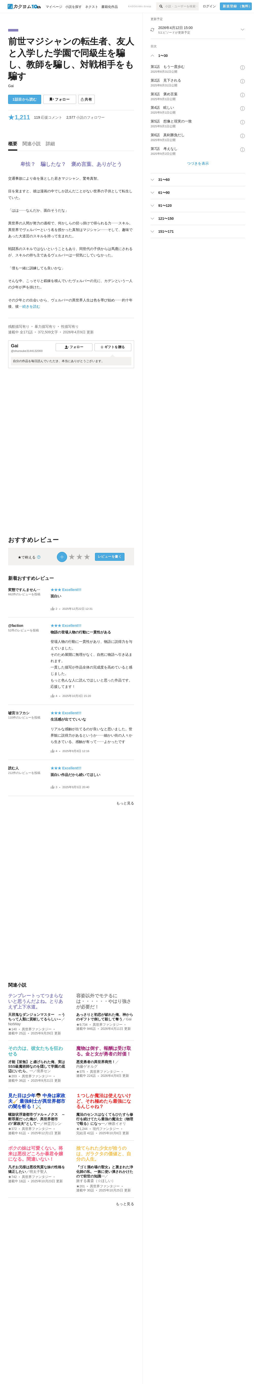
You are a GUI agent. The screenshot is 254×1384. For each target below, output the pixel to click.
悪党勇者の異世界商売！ (95, 1062)
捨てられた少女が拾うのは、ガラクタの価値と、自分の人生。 (103, 1154)
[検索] (160, 6)
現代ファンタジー (106, 1129)
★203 (12, 1076)
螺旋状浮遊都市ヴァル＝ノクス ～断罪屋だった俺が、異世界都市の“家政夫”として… (36, 1119)
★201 (80, 1186)
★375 (80, 1072)
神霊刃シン (52, 1124)
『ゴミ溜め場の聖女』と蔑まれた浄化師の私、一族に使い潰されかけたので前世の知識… (104, 1171)
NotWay (14, 1024)
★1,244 (82, 1129)
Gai (11, 86)
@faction (15, 626)
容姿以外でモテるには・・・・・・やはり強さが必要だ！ (103, 1001)
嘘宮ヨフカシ (18, 713)
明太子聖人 (38, 1172)
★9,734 (82, 1025)
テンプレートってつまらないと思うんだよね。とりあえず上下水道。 (35, 1001)
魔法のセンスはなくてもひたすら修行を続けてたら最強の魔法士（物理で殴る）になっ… (104, 1119)
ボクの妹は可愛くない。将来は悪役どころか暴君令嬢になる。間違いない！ (35, 1154)
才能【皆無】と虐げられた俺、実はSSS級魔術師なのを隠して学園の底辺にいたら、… (36, 1066)
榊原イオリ (117, 1124)
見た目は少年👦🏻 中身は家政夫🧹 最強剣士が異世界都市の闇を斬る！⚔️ (36, 1101)
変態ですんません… (24, 590)
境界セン (44, 1071)
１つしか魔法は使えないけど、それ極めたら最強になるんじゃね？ (103, 1101)
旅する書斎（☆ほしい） (95, 1181)
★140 (12, 1029)
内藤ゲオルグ (87, 1066)
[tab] (14, 145)
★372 (12, 1129)
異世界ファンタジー (37, 1029)
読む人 (13, 768)
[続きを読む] (71, 242)
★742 (12, 1177)
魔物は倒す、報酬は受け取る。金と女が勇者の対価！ (103, 1051)
